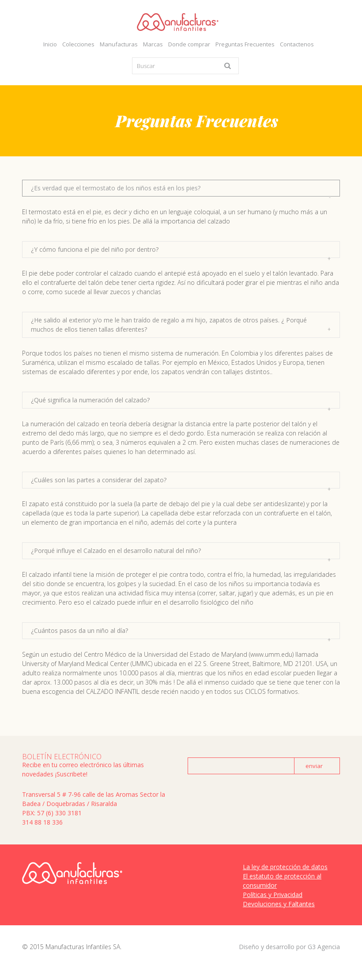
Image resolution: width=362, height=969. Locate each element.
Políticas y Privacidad (272, 894)
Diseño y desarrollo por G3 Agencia (289, 947)
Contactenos (297, 44)
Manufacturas (119, 44)
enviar (314, 766)
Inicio (50, 44)
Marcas (153, 44)
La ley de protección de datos (285, 867)
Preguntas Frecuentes (245, 44)
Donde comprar (189, 44)
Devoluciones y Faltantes (279, 904)
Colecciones (78, 44)
